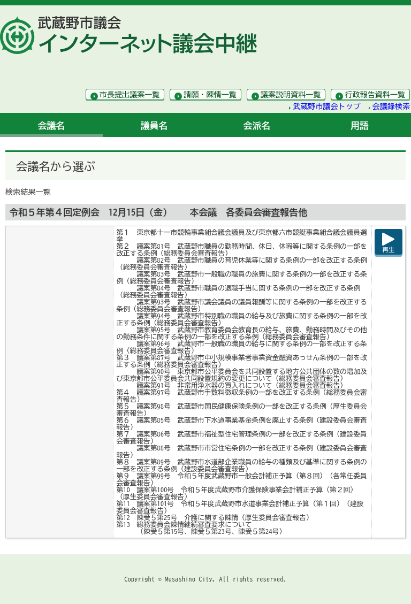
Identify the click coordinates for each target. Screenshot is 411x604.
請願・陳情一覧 (210, 94)
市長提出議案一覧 (130, 94)
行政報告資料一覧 (375, 94)
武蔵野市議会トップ (327, 106)
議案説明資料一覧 (291, 94)
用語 (360, 125)
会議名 (51, 125)
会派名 (257, 125)
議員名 (154, 125)
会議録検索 (391, 106)
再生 (389, 250)
